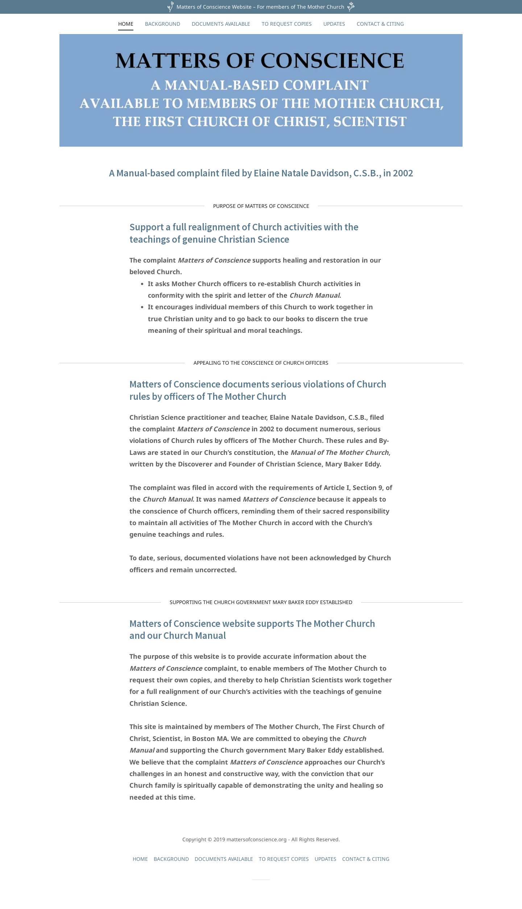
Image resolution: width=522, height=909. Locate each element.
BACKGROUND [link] (162, 23)
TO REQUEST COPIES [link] (287, 23)
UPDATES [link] (334, 23)
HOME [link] (125, 23)
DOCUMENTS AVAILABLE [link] (221, 23)
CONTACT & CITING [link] (380, 23)
